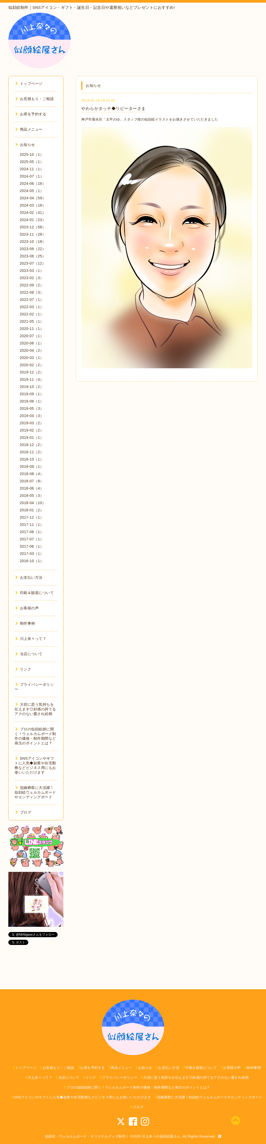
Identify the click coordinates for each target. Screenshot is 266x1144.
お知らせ (25, 145)
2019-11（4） (32, 379)
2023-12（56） (33, 227)
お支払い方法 (29, 577)
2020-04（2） (32, 350)
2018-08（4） (32, 474)
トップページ (29, 83)
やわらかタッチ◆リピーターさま (113, 108)
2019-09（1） (32, 394)
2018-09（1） (32, 466)
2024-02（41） (33, 212)
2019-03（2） (32, 423)
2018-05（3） (32, 495)
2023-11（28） (33, 234)
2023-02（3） (32, 278)
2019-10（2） (32, 387)
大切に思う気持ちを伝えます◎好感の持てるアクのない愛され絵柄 (35, 709)
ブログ (23, 812)
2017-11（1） (32, 524)
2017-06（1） (32, 546)
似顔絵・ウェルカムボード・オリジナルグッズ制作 (85, 1136)
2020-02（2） (32, 365)
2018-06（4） (32, 488)
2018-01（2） (32, 510)
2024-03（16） (33, 205)
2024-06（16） (33, 183)
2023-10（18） (33, 241)
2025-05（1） (32, 162)
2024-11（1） (32, 169)
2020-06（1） (32, 343)
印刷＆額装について (34, 593)
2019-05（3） (32, 408)
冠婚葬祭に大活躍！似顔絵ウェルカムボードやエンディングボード (35, 792)
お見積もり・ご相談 (34, 99)
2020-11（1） (32, 329)
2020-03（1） (32, 358)
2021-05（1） (32, 321)
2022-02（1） (32, 314)
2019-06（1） (32, 401)
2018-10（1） (32, 459)
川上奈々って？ (30, 639)
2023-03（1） (32, 271)
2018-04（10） (33, 503)
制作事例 (25, 623)
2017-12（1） (32, 517)
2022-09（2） (32, 285)
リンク (23, 669)
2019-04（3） (32, 416)
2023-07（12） (33, 263)
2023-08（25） (33, 256)
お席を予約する (30, 114)
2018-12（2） (32, 445)
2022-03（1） (32, 307)
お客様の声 (27, 608)
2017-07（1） (32, 539)
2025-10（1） (32, 154)
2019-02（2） (32, 430)
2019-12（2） (32, 372)
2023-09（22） (33, 249)
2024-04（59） (33, 198)
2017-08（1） (32, 532)
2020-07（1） (32, 336)
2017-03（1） (32, 554)
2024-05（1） (32, 191)
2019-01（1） (32, 437)
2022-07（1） (32, 300)
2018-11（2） (32, 452)
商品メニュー (29, 129)
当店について (29, 654)
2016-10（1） (32, 561)
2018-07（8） (32, 481)
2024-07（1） (32, 176)
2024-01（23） (33, 220)
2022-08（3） (32, 292)
